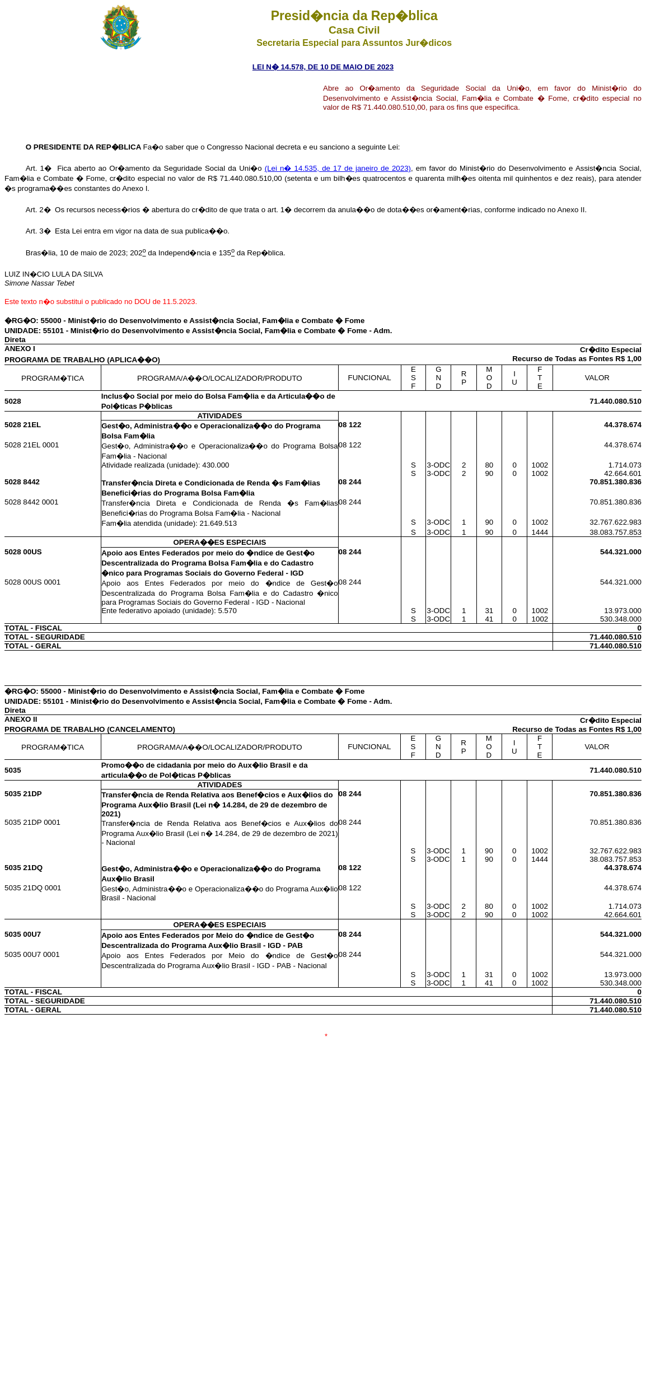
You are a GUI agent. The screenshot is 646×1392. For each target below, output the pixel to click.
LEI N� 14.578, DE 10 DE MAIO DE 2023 (323, 67)
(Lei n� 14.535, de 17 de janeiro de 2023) (338, 168)
